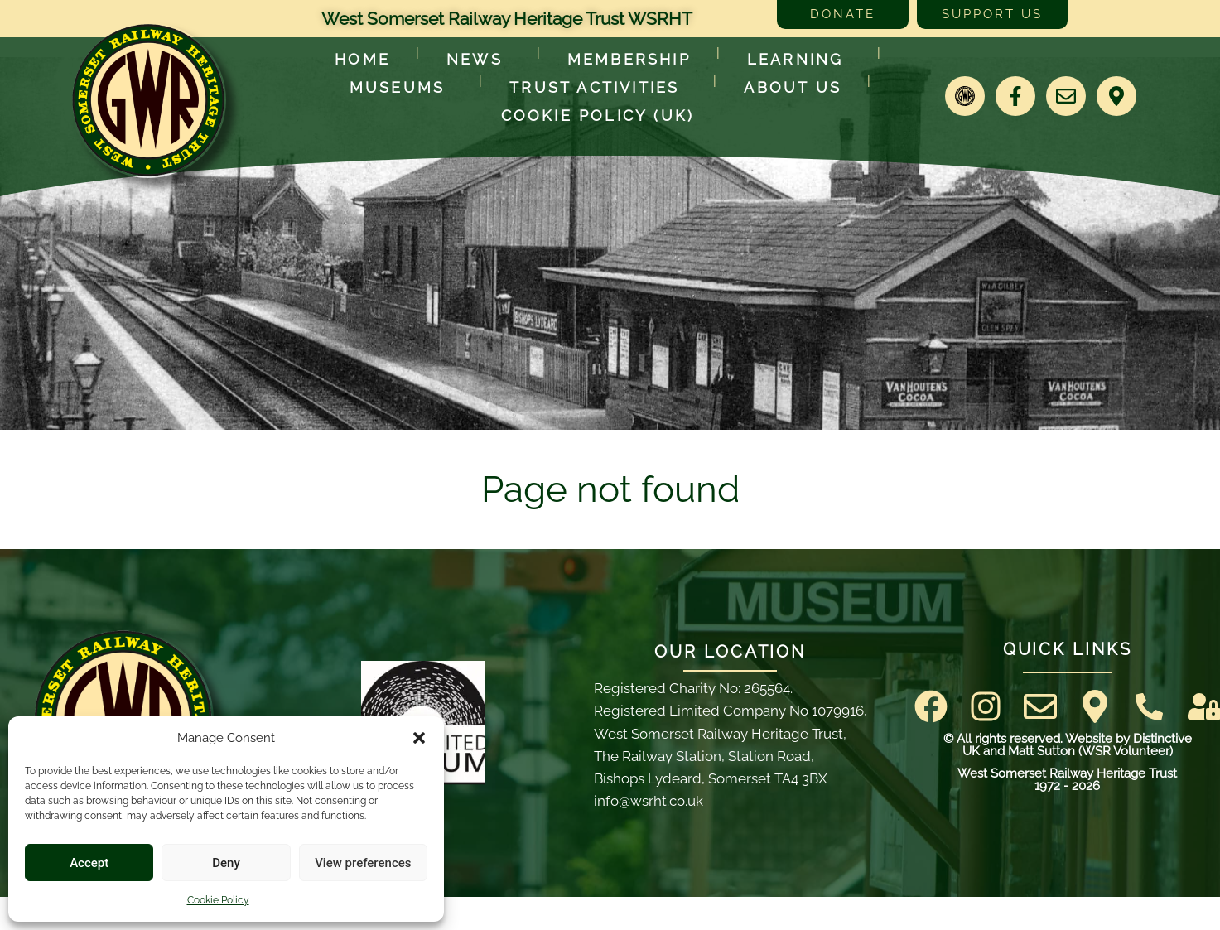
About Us (792, 87)
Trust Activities (598, 87)
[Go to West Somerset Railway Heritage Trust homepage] (148, 100)
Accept (89, 862)
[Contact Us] (1149, 706)
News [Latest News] (478, 59)
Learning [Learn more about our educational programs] (799, 59)
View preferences (363, 862)
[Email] (1066, 96)
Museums (401, 87)
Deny (226, 862)
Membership (629, 59)
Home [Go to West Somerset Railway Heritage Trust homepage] (362, 59)
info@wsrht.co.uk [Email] (648, 801)
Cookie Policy (218, 900)
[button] (419, 738)
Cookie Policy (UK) (598, 115)
